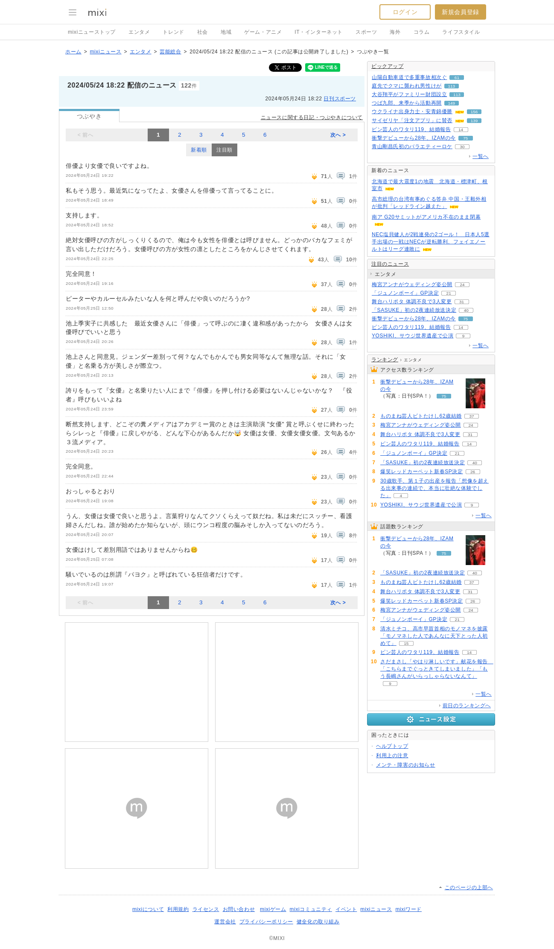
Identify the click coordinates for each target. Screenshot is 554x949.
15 (406, 643)
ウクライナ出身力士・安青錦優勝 (412, 111)
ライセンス (205, 909)
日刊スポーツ (340, 99)
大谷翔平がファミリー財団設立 (409, 94)
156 (474, 111)
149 (451, 103)
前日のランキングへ (467, 706)
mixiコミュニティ (311, 909)
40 (466, 310)
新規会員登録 (460, 12)
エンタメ (139, 32)
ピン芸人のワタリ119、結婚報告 (411, 129)
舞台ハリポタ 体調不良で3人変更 (412, 302)
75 (465, 138)
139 (474, 120)
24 (462, 284)
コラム (422, 32)
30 (462, 146)
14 (460, 129)
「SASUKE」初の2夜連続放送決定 (414, 310)
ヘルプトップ (392, 746)
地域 (226, 32)
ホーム (73, 52)
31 (461, 301)
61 (457, 77)
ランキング (384, 360)
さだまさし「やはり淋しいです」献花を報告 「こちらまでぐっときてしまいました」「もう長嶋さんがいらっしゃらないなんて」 (436, 669)
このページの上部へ (469, 887)
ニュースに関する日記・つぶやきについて (312, 117)
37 (471, 416)
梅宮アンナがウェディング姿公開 (412, 284)
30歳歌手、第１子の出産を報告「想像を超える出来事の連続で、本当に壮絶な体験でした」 (434, 488)
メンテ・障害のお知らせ (405, 765)
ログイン (405, 12)
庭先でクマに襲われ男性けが (407, 86)
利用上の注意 (392, 756)
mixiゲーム (273, 909)
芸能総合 (170, 52)
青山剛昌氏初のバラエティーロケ (412, 146)
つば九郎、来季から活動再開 (407, 103)
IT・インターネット (318, 32)
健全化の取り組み (318, 922)
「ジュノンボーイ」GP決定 (405, 293)
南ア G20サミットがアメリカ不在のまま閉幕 (426, 217)
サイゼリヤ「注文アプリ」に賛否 (412, 120)
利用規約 (178, 909)
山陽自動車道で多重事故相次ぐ (409, 77)
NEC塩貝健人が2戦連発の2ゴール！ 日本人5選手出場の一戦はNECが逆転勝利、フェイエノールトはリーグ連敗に (431, 241)
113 (451, 86)
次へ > (338, 135)
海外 (395, 32)
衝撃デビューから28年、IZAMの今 (414, 138)
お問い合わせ (239, 909)
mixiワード (408, 909)
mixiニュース (105, 52)
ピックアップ (387, 66)
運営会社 (225, 922)
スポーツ (366, 32)
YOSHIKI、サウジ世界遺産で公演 (412, 336)
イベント (346, 909)
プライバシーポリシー (266, 922)
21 (448, 293)
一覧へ (480, 156)
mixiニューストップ (92, 32)
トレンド (173, 32)
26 (472, 471)
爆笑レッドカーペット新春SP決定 (421, 471)
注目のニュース (390, 264)
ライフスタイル (461, 32)
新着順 (199, 150)
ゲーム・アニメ (263, 32)
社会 (202, 32)
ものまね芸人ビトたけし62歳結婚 (421, 416)
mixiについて (148, 909)
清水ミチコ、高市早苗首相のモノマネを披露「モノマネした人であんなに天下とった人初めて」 (434, 636)
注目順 (224, 150)
